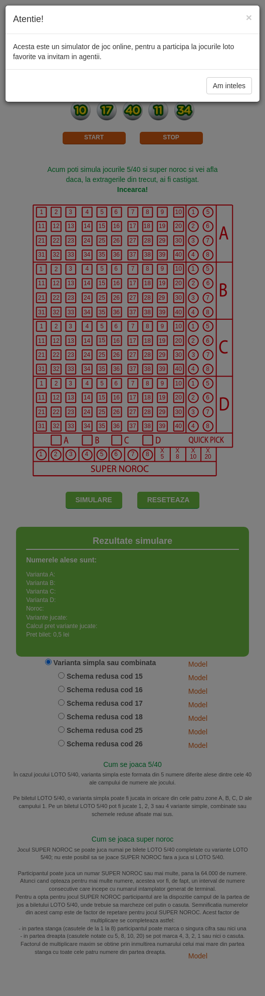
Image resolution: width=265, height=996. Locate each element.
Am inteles (229, 86)
